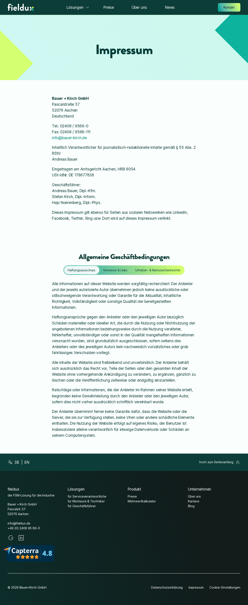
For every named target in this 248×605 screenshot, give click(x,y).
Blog (191, 506)
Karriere (194, 501)
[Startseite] (21, 7)
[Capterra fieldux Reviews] (31, 553)
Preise (108, 7)
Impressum (196, 587)
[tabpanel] (124, 359)
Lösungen (78, 7)
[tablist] (124, 270)
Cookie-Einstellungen (224, 587)
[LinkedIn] (21, 538)
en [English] (26, 462)
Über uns (139, 7)
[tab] (81, 270)
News (170, 7)
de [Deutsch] (17, 462)
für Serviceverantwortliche (87, 496)
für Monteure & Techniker (86, 501)
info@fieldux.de (19, 523)
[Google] (11, 538)
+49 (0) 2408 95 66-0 (24, 528)
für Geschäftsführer (82, 506)
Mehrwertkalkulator (142, 501)
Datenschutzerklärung (167, 587)
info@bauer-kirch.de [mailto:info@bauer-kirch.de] (69, 137)
